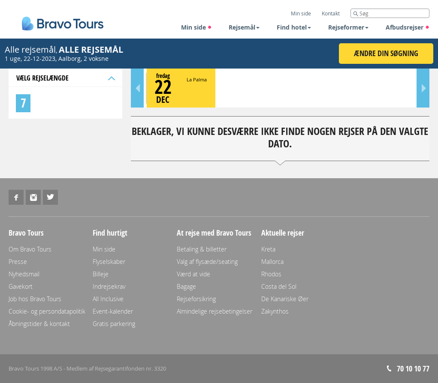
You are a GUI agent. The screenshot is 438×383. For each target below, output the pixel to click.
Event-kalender (113, 311)
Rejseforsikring (196, 299)
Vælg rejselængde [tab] (65, 78)
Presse (18, 261)
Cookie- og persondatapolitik (47, 311)
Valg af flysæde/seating (207, 261)
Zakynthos (275, 311)
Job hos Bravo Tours (35, 299)
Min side (196, 27)
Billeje (101, 274)
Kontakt (331, 13)
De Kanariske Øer (284, 299)
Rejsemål (244, 27)
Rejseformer (348, 27)
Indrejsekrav (109, 286)
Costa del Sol (278, 286)
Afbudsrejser (407, 27)
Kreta (268, 249)
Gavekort (21, 286)
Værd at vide (193, 274)
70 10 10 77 (413, 368)
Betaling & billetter (202, 249)
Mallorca (272, 261)
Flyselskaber (109, 261)
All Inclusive (108, 299)
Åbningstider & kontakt (39, 324)
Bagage (186, 286)
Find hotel (294, 27)
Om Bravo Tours (30, 249)
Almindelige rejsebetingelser (214, 311)
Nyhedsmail (24, 274)
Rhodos (271, 274)
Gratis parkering (114, 324)
